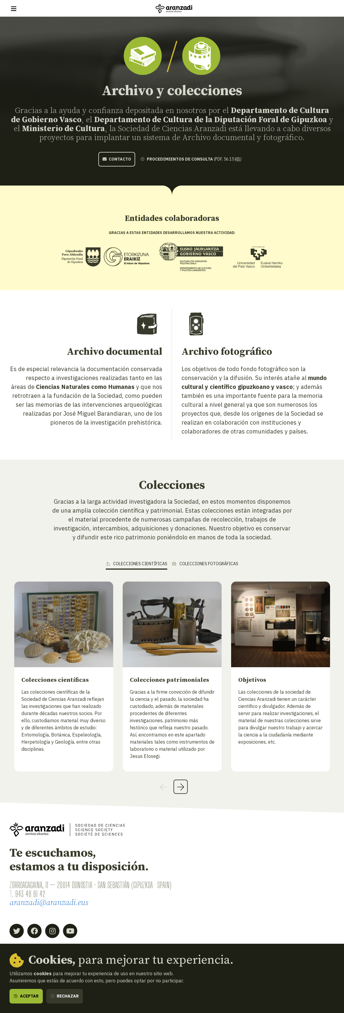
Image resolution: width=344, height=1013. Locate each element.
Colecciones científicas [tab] (136, 563)
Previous (163, 787)
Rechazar (65, 996)
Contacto (116, 159)
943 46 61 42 (30, 894)
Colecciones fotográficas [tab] (205, 563)
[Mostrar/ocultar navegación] (14, 8)
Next (180, 787)
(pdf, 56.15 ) (191, 159)
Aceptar (26, 996)
